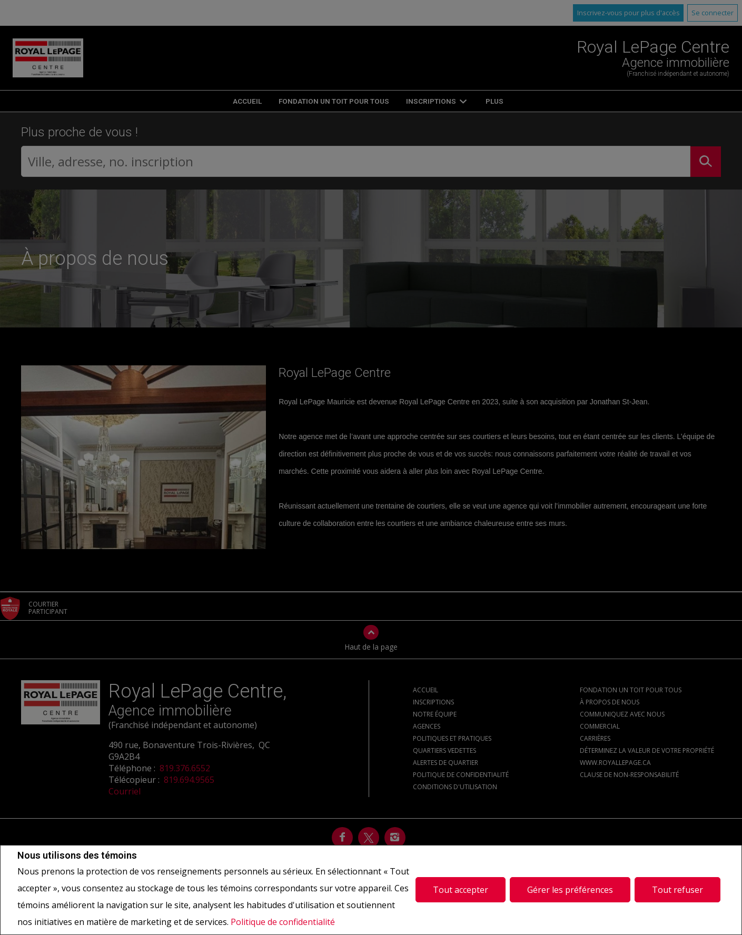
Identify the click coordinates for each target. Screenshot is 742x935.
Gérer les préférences (570, 890)
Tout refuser (677, 890)
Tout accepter (460, 890)
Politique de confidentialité (283, 922)
